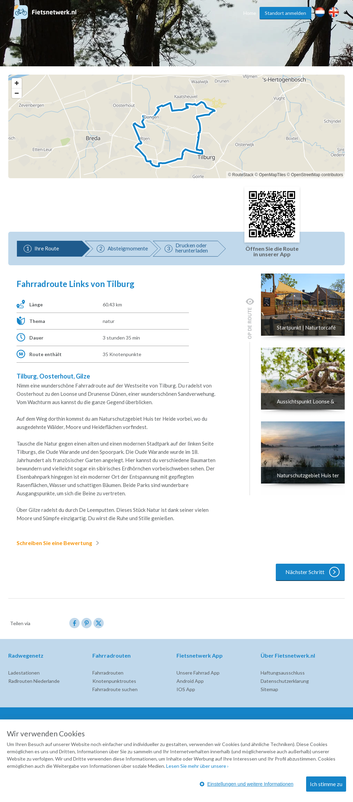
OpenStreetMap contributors (317, 174)
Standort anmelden (285, 13)
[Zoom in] (17, 83)
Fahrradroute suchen (115, 689)
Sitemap (269, 689)
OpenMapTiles (272, 174)
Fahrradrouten (107, 673)
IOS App (185, 689)
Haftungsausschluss (283, 673)
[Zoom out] (17, 93)
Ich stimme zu (326, 784)
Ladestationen (24, 673)
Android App (190, 681)
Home (249, 13)
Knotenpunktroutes (114, 681)
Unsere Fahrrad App (198, 673)
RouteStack (243, 174)
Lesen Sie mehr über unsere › (197, 766)
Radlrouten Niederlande (34, 681)
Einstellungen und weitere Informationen (246, 784)
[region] (176, 126)
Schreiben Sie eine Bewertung (59, 543)
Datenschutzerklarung (285, 681)
